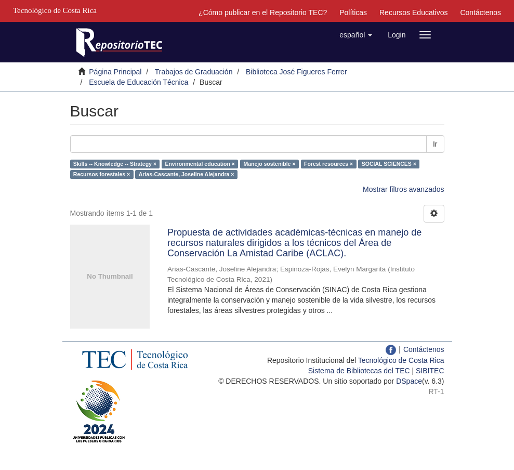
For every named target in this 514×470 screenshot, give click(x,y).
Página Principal (115, 72)
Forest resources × (328, 164)
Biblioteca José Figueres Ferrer (296, 72)
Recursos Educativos (413, 12)
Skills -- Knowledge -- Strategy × (114, 164)
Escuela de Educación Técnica (138, 82)
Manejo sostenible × (269, 164)
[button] (356, 35)
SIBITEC (430, 371)
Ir (435, 144)
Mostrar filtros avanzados (403, 189)
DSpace (409, 381)
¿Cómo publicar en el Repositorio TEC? (263, 12)
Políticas (353, 12)
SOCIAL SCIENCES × (389, 164)
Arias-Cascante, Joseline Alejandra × (186, 174)
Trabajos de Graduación (194, 72)
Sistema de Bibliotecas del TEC (359, 371)
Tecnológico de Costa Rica (401, 360)
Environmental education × (200, 164)
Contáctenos (480, 12)
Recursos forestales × (101, 174)
